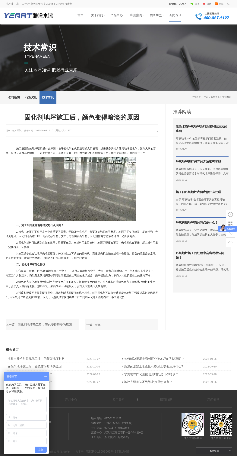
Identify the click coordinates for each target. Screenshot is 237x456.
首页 (80, 15)
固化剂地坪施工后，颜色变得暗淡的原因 (35, 366)
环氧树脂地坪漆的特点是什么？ (197, 222)
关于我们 (97, 15)
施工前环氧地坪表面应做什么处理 (198, 192)
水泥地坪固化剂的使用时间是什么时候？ (151, 374)
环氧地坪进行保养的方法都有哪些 (198, 161)
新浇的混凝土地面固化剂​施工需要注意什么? (153, 366)
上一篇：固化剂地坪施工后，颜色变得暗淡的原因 (39, 324)
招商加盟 (156, 15)
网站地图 (123, 451)
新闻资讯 (175, 15)
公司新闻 (14, 97)
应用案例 (136, 15)
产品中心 (117, 15)
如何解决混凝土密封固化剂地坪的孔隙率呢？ (154, 358)
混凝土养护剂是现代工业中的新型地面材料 (36, 358)
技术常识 (48, 97)
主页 (206, 97)
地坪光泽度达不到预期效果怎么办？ (148, 381)
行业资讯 (31, 97)
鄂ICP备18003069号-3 (101, 451)
